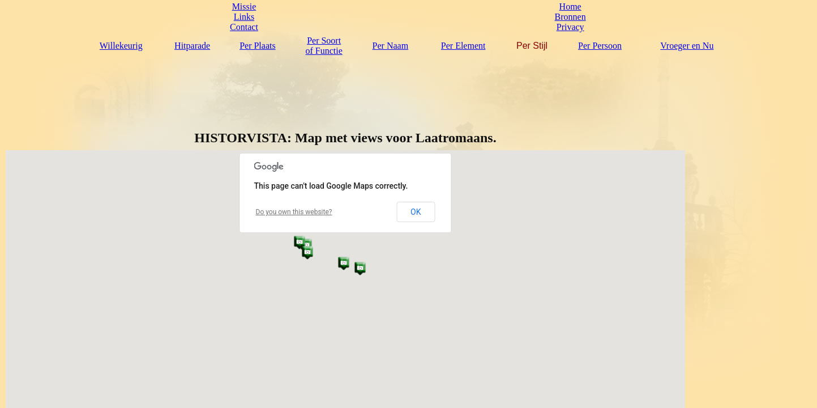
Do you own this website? (294, 212)
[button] (343, 263)
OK (415, 211)
